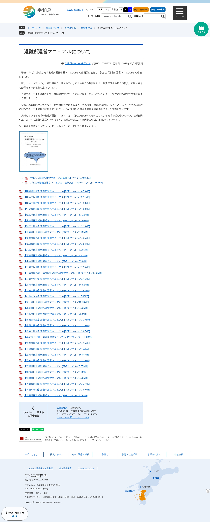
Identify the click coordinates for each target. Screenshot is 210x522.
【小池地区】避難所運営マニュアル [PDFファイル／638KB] (55, 261)
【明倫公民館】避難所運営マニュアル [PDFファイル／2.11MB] (57, 197)
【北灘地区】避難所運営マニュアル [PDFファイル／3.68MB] (56, 395)
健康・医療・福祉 (80, 454)
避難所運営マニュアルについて (43, 33)
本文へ (70, 9)
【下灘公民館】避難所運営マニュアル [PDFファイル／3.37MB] (57, 384)
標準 (107, 9)
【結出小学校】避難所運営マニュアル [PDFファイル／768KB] (56, 296)
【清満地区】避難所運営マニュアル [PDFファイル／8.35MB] (56, 366)
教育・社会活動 (129, 454)
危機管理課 (86, 28)
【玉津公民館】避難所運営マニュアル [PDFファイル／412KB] (56, 349)
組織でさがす (52, 28)
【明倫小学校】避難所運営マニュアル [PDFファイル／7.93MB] (57, 203)
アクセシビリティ (86, 468)
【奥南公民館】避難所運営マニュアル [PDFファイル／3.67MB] (57, 331)
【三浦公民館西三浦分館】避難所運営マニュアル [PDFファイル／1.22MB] (63, 273)
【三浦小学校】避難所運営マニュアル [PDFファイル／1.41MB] (57, 279)
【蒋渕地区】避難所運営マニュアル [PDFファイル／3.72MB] (56, 308)
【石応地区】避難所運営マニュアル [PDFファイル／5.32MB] (56, 255)
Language (78, 9)
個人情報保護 (65, 468)
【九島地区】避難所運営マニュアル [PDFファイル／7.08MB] (56, 249)
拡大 (100, 9)
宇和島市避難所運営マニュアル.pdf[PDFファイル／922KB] (60, 178)
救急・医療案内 (157, 9)
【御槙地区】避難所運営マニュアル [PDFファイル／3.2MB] (55, 372)
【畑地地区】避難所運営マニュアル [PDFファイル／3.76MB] (56, 378)
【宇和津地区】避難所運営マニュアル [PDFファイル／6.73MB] (57, 191)
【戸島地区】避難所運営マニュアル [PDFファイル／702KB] (55, 314)
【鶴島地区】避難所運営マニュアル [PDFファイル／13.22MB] (56, 214)
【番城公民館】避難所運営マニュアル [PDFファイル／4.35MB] (57, 238)
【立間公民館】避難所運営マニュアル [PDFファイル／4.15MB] (57, 343)
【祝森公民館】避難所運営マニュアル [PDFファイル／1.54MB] (57, 244)
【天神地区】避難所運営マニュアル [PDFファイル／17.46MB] (56, 220)
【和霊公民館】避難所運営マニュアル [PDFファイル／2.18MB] (57, 226)
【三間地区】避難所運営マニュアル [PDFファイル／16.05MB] (56, 354)
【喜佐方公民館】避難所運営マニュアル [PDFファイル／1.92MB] (58, 337)
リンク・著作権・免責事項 (40, 468)
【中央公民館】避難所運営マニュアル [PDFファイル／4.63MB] (57, 209)
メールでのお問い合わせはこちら (73, 417)
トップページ (34, 28)
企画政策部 (70, 28)
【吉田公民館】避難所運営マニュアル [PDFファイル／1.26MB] (57, 325)
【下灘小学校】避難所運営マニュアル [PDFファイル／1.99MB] (57, 389)
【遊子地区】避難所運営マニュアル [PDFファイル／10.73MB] (56, 302)
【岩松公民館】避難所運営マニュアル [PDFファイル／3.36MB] (57, 360)
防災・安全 (55, 454)
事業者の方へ (154, 454)
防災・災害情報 (141, 9)
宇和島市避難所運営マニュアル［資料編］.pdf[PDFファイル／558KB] (66, 182)
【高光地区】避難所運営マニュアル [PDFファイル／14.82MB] (56, 284)
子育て (105, 454)
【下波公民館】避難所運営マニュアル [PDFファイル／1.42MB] (57, 290)
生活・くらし (31, 454)
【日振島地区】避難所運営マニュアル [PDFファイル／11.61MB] (57, 319)
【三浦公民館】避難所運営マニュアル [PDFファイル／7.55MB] (57, 267)
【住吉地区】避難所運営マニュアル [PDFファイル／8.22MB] (56, 232)
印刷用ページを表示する (78, 63)
